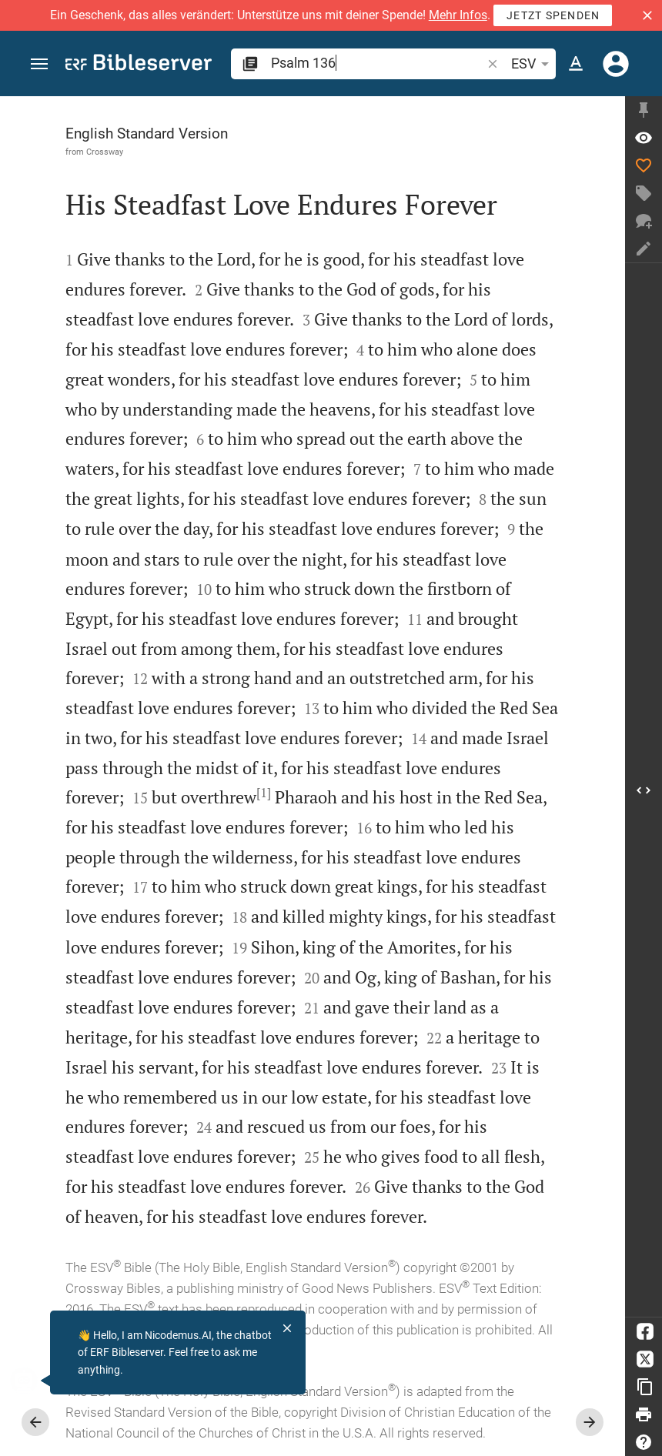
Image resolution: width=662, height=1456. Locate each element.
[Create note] (643, 248)
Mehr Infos (458, 15)
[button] (647, 15)
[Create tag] (643, 193)
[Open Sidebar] (643, 790)
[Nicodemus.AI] (35, 1380)
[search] (377, 63)
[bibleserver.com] (138, 65)
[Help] (643, 1442)
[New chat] (643, 221)
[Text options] (575, 63)
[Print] (643, 1414)
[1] (263, 792)
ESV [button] (532, 64)
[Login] (615, 63)
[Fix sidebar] (643, 110)
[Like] (643, 165)
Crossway (104, 151)
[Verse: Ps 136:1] (643, 138)
